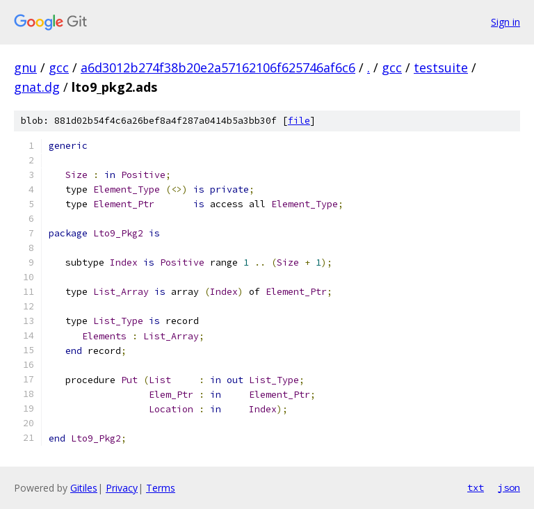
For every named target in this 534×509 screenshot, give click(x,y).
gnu (25, 67)
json (509, 487)
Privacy (122, 487)
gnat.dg (37, 87)
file (299, 121)
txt (475, 487)
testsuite (441, 67)
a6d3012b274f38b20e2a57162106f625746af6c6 (218, 67)
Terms (160, 487)
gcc (59, 67)
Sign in (505, 22)
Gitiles (83, 487)
